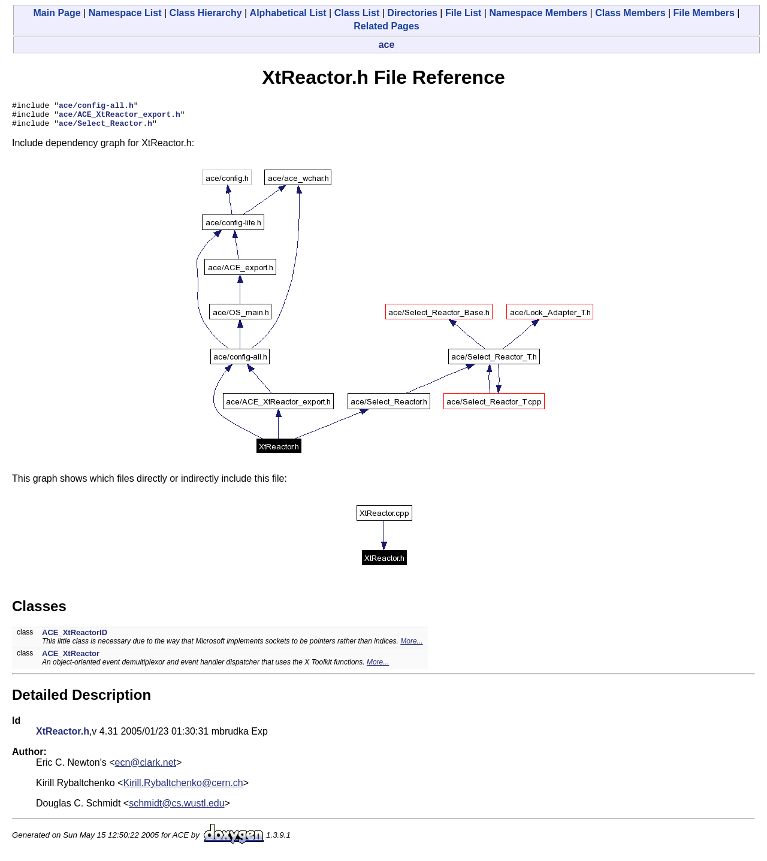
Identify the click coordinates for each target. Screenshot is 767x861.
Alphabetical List (288, 13)
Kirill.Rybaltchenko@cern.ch (183, 788)
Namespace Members (538, 13)
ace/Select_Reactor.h (105, 128)
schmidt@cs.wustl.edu (176, 808)
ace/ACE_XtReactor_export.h (119, 117)
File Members (704, 13)
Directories (412, 13)
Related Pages (386, 26)
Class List (357, 13)
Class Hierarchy (206, 13)
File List (463, 13)
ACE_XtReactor (70, 658)
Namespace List (125, 13)
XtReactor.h (62, 737)
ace (387, 45)
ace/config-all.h (96, 106)
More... (411, 646)
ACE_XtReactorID (74, 637)
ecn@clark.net (146, 768)
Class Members (630, 13)
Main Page (57, 13)
